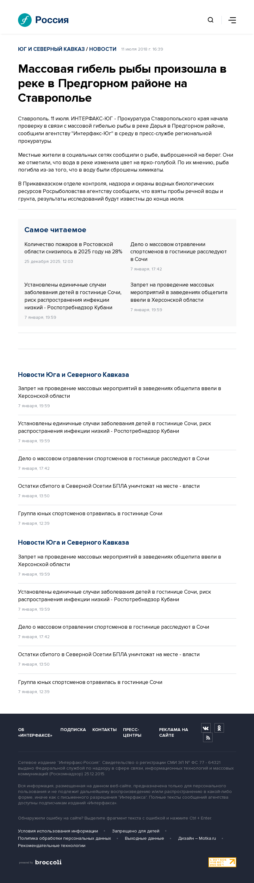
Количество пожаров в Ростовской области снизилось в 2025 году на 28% (73, 248)
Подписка (73, 729)
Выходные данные (144, 838)
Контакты (104, 729)
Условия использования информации (58, 831)
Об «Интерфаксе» (35, 732)
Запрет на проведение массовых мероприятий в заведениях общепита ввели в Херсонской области (178, 292)
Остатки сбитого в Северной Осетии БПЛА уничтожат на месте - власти (109, 486)
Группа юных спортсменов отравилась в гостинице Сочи (90, 513)
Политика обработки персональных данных (64, 838)
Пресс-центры (132, 732)
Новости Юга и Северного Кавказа (73, 375)
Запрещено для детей (135, 831)
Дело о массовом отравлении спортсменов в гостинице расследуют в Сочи (178, 252)
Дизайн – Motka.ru (197, 838)
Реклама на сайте (173, 732)
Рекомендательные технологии (51, 845)
